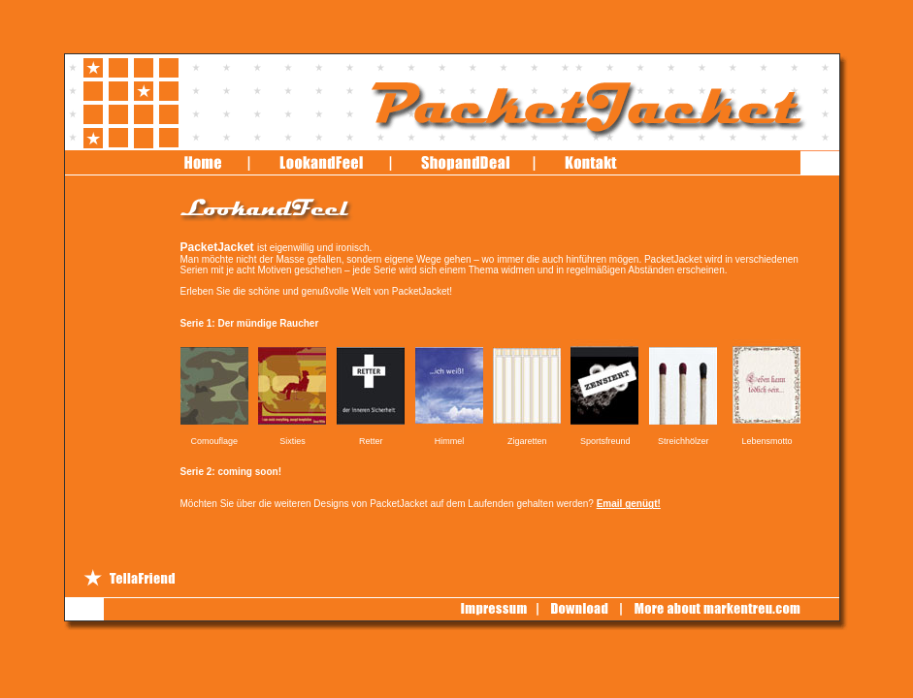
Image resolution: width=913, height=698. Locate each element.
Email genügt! (629, 503)
